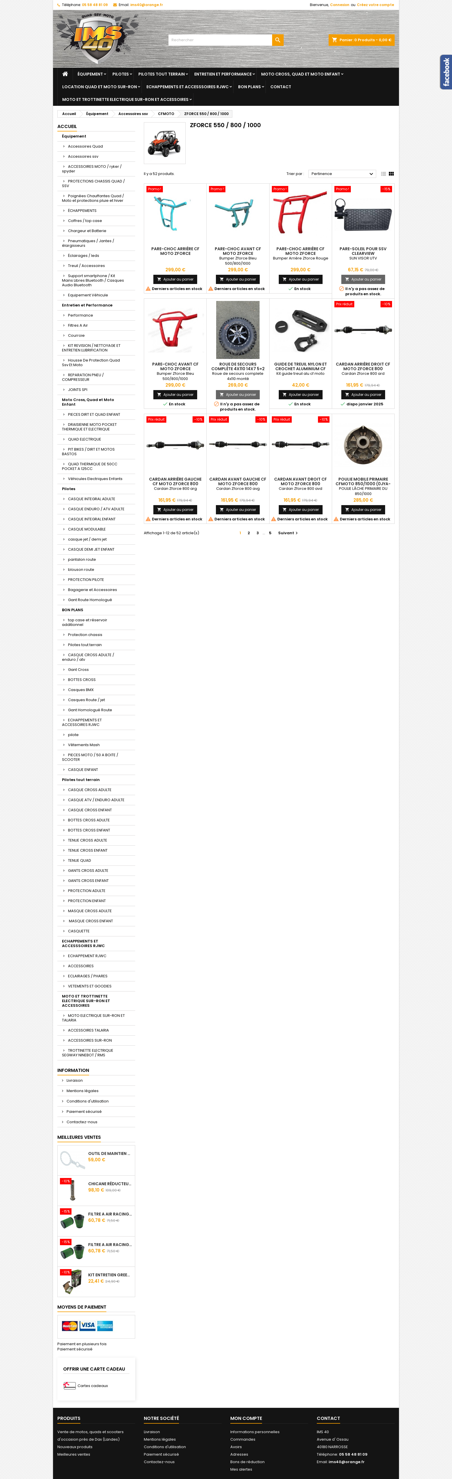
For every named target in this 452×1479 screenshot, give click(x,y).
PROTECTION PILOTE (86, 579)
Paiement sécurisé (84, 1111)
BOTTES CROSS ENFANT (89, 830)
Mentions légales (82, 1091)
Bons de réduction (247, 1462)
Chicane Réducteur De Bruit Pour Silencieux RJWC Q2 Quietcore (110, 1183)
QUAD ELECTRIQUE (84, 439)
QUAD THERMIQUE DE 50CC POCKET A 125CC (89, 466)
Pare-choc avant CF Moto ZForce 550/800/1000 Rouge (175, 368)
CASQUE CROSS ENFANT (90, 810)
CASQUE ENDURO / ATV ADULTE (96, 509)
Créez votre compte (375, 4)
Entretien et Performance (223, 74)
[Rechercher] (226, 40)
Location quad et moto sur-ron (99, 87)
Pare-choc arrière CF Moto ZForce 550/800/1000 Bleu (175, 253)
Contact (280, 87)
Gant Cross (78, 669)
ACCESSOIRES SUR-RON (90, 1040)
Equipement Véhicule (88, 295)
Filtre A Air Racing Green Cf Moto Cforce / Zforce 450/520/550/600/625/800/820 (110, 1214)
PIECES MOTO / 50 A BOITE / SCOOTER (90, 757)
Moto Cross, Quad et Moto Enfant (300, 74)
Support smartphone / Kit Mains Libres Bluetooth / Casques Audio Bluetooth (93, 280)
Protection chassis (85, 634)
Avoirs (236, 1447)
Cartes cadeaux (93, 1385)
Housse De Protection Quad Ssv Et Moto (91, 362)
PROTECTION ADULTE (87, 890)
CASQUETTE (79, 931)
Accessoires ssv (83, 156)
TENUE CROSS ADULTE (87, 840)
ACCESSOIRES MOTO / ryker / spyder (92, 169)
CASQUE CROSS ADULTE (90, 790)
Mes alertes (241, 1469)
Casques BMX (81, 690)
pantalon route (82, 559)
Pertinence (343, 174)
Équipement (90, 74)
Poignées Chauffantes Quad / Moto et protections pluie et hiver (93, 198)
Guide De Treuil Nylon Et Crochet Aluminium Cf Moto (300, 368)
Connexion (339, 4)
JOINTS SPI (77, 389)
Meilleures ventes (73, 1454)
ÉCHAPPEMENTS (82, 210)
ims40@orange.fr (146, 4)
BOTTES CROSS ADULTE (89, 820)
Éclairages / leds (83, 255)
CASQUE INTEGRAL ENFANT (92, 519)
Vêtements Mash (84, 745)
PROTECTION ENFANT (87, 901)
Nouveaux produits (75, 1447)
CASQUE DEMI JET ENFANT (91, 549)
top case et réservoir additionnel (84, 622)
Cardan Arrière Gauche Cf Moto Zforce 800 (175, 481)
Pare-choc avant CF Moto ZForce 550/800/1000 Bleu (238, 253)
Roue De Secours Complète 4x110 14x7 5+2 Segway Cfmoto (238, 368)
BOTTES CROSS (82, 679)
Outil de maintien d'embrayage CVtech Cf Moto (110, 1153)
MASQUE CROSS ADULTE (90, 911)
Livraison (74, 1080)
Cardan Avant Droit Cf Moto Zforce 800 (300, 481)
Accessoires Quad (85, 146)
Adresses (239, 1454)
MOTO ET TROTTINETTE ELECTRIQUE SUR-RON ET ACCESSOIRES (125, 99)
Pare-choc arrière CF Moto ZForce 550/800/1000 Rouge (300, 253)
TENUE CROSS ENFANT (88, 850)
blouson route (81, 569)
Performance (80, 315)
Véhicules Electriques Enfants (95, 478)
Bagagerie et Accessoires (92, 589)
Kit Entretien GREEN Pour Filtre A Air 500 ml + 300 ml (110, 1275)
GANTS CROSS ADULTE (88, 870)
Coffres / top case (85, 220)
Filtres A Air (78, 325)
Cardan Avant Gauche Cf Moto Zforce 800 (237, 481)
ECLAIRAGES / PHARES (88, 976)
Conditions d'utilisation (87, 1101)
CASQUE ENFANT (83, 769)
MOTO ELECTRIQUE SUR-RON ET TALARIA (93, 1018)
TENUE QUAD (79, 860)
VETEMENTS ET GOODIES (90, 986)
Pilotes (120, 74)
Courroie (76, 335)
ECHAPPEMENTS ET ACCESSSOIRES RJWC (187, 87)
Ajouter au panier (175, 279)
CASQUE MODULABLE (87, 529)
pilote (73, 734)
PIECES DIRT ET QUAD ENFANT (94, 414)
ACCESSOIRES (81, 966)
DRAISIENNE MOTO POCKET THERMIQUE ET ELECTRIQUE (89, 427)
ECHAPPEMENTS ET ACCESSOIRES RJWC (82, 722)
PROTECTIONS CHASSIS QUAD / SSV (93, 183)
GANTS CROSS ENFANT (88, 880)
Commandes (242, 1439)
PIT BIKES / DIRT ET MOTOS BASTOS (88, 452)
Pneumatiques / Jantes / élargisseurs (88, 243)
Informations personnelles (255, 1432)
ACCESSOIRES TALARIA (88, 1030)
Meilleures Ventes (79, 1137)
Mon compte (246, 1418)
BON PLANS (249, 87)
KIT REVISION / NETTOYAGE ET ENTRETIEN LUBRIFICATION (91, 348)
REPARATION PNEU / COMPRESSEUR (83, 377)
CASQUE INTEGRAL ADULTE (91, 499)
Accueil (67, 126)
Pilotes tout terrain (161, 74)
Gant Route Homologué (90, 600)
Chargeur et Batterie (87, 231)
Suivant (288, 533)
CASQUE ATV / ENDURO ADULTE (96, 800)
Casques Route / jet (86, 700)
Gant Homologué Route (90, 710)
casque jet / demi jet (87, 539)
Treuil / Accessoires (86, 265)
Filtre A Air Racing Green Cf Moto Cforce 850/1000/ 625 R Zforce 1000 (110, 1244)
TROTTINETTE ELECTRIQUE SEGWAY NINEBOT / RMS (87, 1053)
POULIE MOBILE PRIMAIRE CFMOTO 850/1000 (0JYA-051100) (363, 483)
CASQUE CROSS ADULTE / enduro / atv (88, 657)
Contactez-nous (81, 1122)
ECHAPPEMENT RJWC (87, 956)
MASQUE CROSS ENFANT (90, 921)
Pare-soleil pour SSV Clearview (363, 251)
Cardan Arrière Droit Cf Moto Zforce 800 (363, 366)
